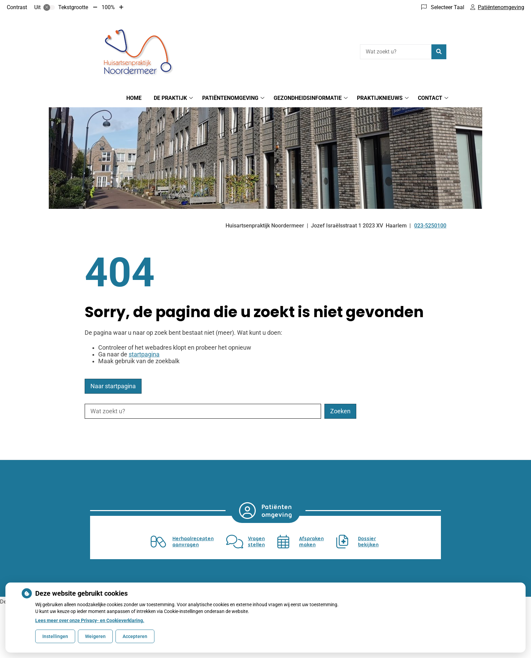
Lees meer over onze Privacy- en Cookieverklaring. (89, 620)
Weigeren (95, 636)
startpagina (144, 354)
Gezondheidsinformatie (308, 98)
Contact (430, 98)
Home (134, 98)
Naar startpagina (113, 386)
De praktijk (170, 98)
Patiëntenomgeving (230, 98)
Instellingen (55, 636)
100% (108, 7)
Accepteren (135, 636)
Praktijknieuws (380, 98)
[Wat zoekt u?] (395, 51)
